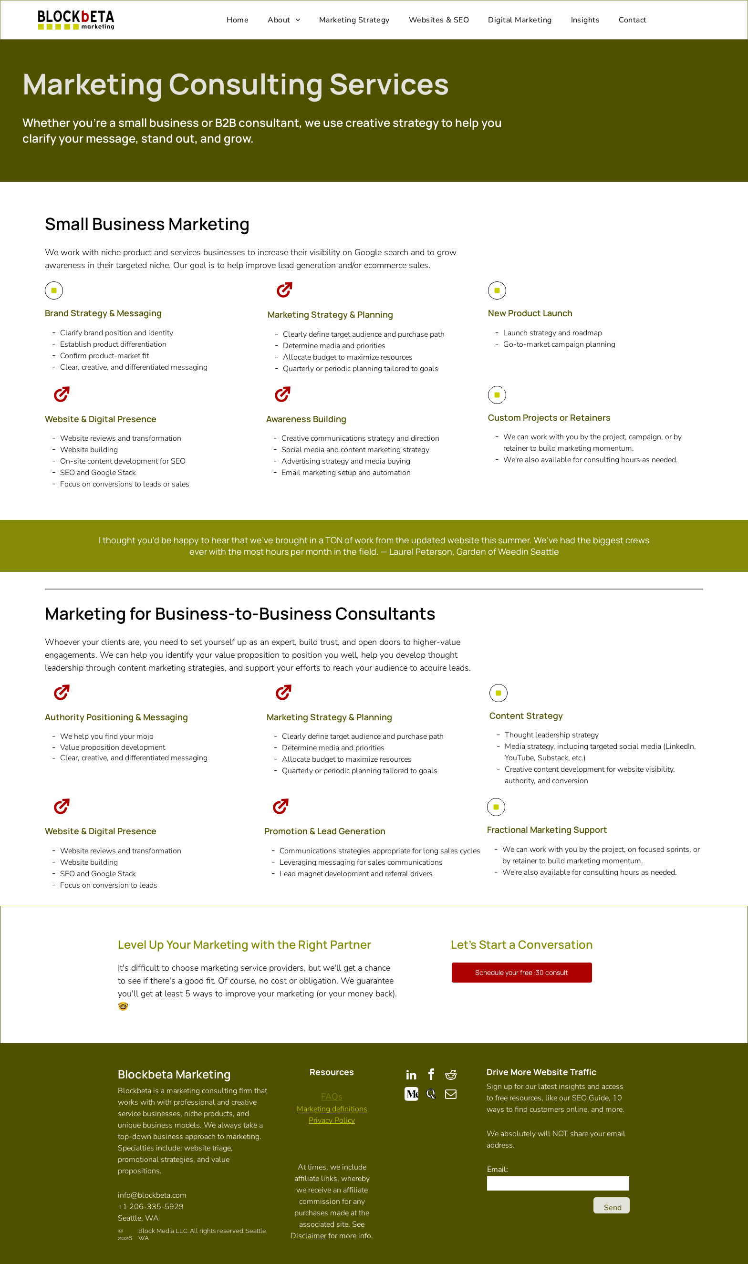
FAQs (332, 1096)
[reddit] (450, 1076)
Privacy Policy (332, 1120)
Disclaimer (308, 1236)
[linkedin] (411, 1076)
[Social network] (411, 1095)
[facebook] (431, 1076)
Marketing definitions (332, 1109)
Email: (497, 1169)
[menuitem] (237, 19)
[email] (450, 1095)
